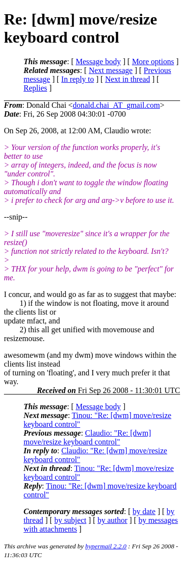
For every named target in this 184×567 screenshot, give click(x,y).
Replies (35, 88)
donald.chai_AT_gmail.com (116, 105)
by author (113, 520)
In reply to (77, 79)
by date (144, 511)
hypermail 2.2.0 (106, 546)
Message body (98, 61)
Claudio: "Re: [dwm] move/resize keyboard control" (87, 437)
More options (153, 61)
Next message (110, 70)
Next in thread (127, 79)
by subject (70, 520)
